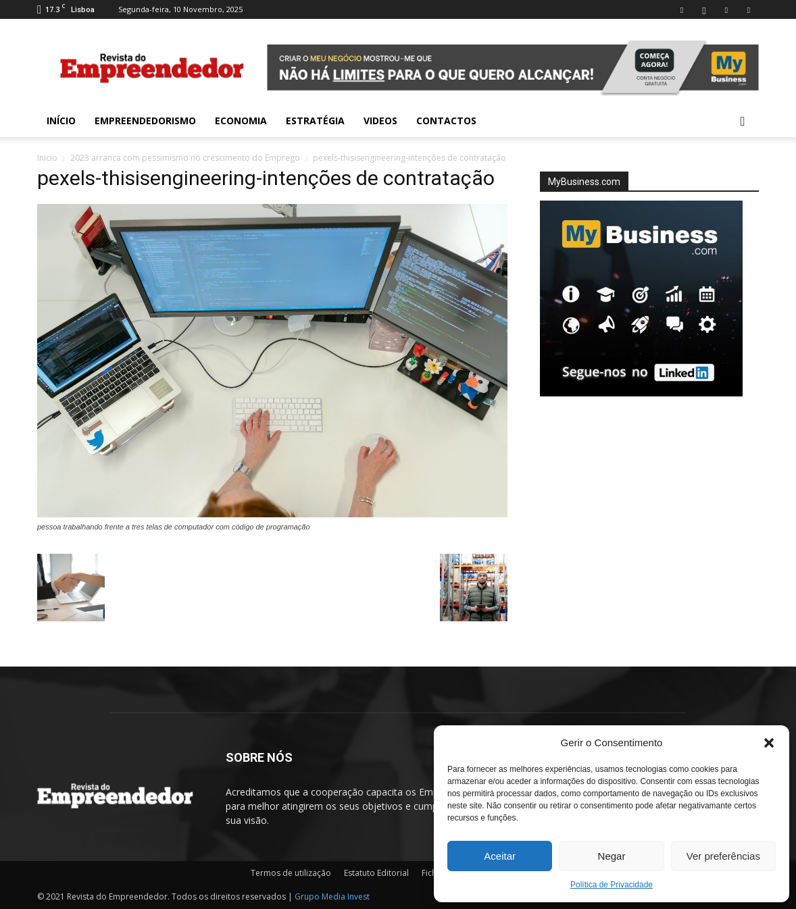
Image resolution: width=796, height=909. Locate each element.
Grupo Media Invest (332, 896)
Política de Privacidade (611, 884)
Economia (241, 120)
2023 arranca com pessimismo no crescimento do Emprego (185, 157)
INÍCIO (61, 120)
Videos (380, 120)
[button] (769, 743)
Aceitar (500, 856)
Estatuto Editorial (376, 873)
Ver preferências (723, 856)
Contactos (446, 120)
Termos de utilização (291, 873)
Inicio (47, 157)
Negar (612, 856)
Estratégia (315, 120)
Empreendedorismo (145, 120)
